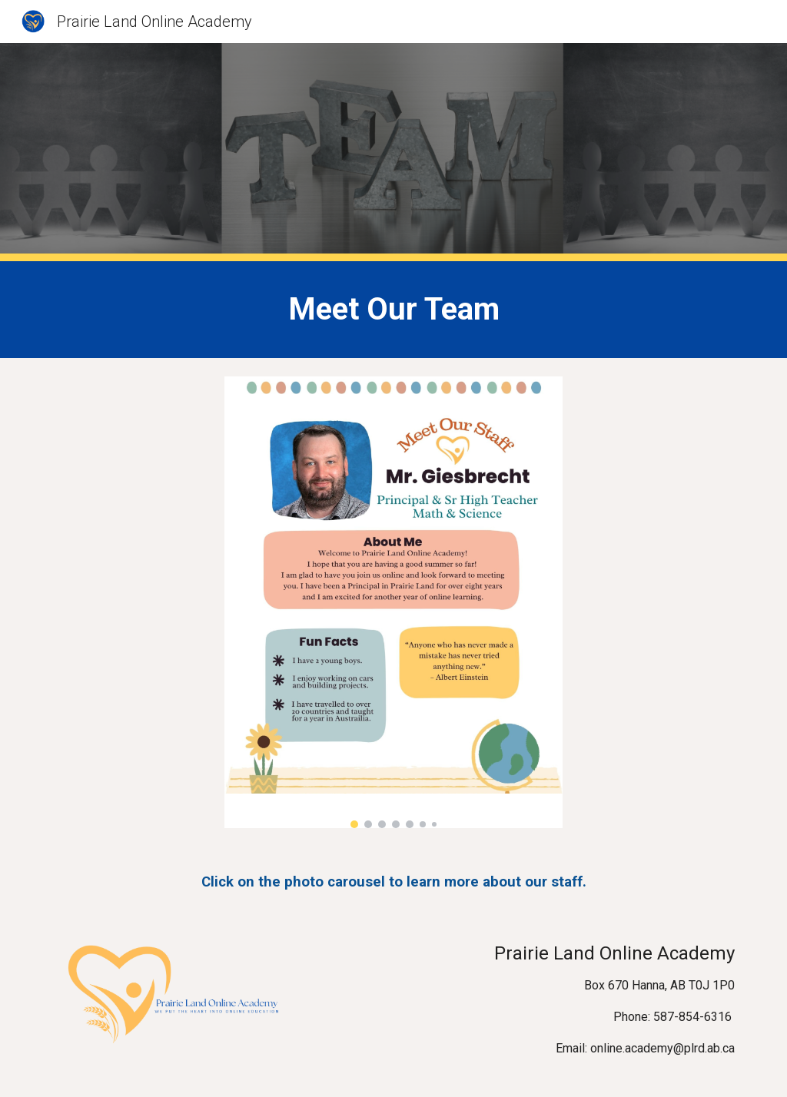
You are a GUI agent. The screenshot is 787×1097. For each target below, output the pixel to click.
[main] (394, 310)
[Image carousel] (393, 602)
